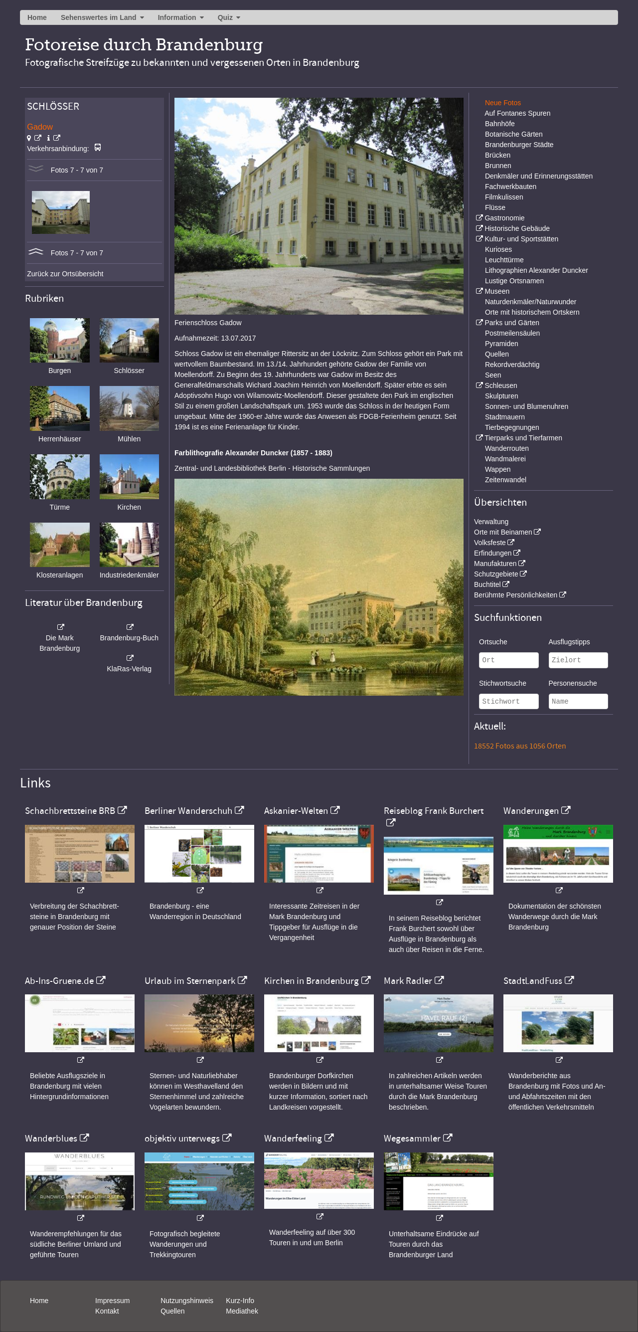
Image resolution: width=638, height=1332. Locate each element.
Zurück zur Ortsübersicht (65, 274)
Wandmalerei (505, 459)
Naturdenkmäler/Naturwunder (531, 302)
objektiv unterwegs (182, 1138)
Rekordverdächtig (512, 365)
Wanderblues (51, 1138)
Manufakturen (495, 564)
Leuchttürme (504, 260)
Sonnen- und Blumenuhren (526, 406)
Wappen (498, 469)
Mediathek (242, 1311)
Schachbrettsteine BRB (70, 811)
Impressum (112, 1301)
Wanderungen (531, 811)
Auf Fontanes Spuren (517, 113)
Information (177, 17)
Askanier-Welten (296, 811)
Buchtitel (487, 584)
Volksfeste (490, 543)
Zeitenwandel (505, 480)
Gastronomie (504, 218)
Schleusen (500, 385)
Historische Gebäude (517, 228)
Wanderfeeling (293, 1138)
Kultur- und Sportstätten (521, 239)
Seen (493, 375)
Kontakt (107, 1311)
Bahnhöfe (500, 124)
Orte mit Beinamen (503, 532)
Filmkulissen (504, 197)
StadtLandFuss (532, 981)
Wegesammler (412, 1138)
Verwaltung (491, 522)
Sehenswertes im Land (99, 17)
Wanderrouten (507, 448)
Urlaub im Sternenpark (190, 981)
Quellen (497, 354)
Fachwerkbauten (511, 186)
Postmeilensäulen (512, 333)
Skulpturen (501, 396)
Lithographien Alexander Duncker (536, 270)
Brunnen (498, 166)
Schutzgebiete (496, 574)
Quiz (225, 17)
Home (37, 17)
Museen (496, 291)
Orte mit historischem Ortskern (532, 312)
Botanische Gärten (514, 134)
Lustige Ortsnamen (514, 281)
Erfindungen (493, 553)
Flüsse (495, 207)
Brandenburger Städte (519, 145)
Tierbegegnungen (512, 427)
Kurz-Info (240, 1301)
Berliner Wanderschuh (188, 811)
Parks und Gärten (511, 323)
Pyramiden (501, 344)
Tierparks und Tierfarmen (523, 438)
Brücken (497, 155)
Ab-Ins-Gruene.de (59, 981)
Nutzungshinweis (186, 1301)
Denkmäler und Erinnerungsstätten (539, 176)
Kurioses (498, 249)
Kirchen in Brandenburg (311, 981)
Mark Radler (408, 981)
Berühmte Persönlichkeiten (515, 595)
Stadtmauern (505, 417)
